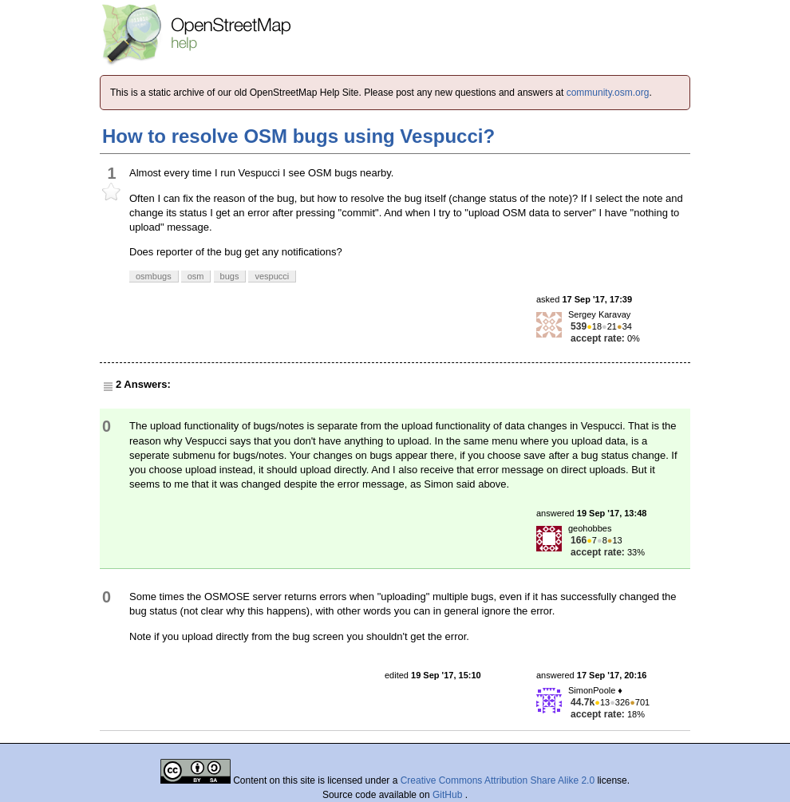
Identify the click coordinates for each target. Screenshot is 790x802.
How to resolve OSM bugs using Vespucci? (298, 136)
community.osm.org (608, 92)
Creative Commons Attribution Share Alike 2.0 (497, 780)
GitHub (449, 794)
